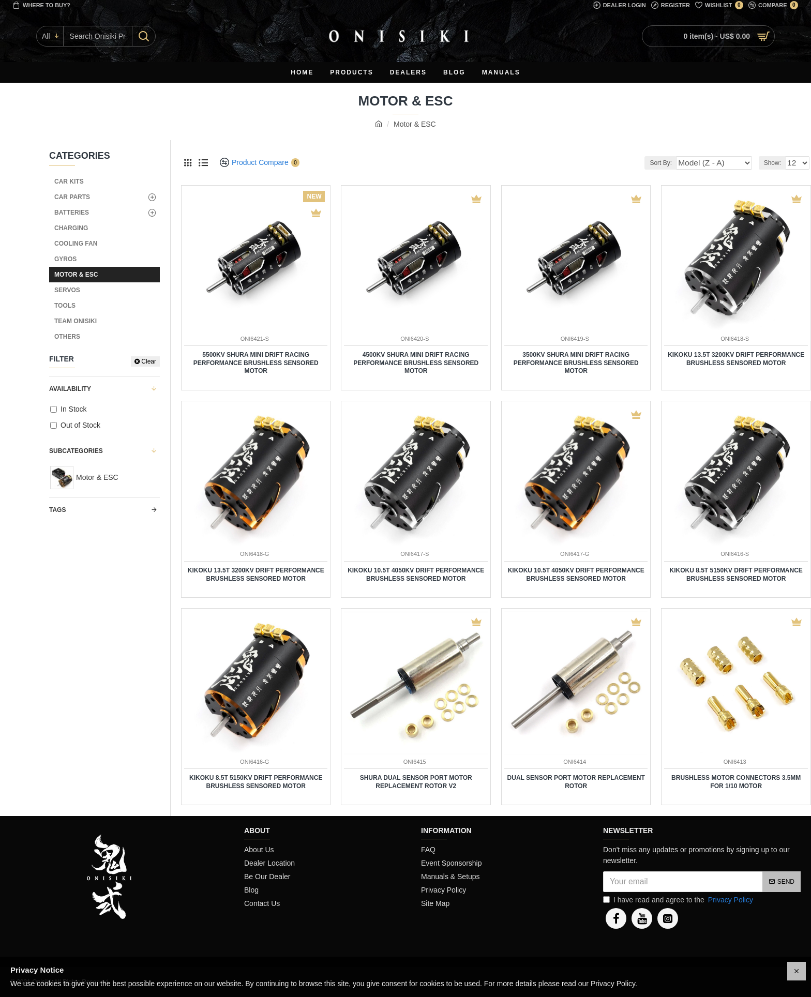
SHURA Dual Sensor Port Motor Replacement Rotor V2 (416, 782)
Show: (775, 163)
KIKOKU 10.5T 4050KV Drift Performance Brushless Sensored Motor (416, 574)
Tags (57, 509)
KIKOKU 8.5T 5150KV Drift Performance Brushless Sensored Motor (736, 574)
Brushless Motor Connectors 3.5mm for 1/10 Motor (736, 782)
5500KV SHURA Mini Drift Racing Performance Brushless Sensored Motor (256, 362)
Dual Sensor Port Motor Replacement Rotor (576, 782)
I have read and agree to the (679, 900)
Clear (148, 361)
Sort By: (677, 163)
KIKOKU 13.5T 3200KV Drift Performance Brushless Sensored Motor (736, 359)
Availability (70, 388)
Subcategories (76, 451)
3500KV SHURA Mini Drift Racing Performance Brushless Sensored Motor (576, 362)
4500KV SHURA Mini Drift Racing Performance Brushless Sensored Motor (415, 362)
